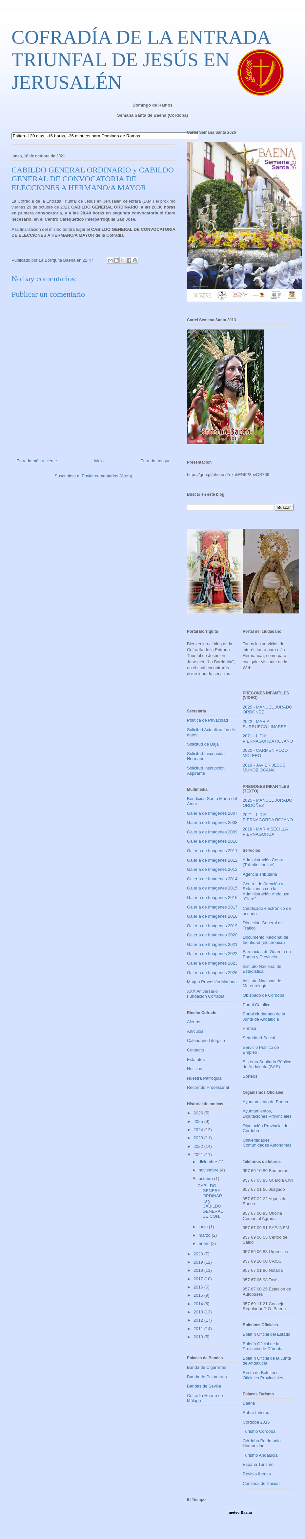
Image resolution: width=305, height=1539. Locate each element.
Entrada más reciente (36, 460)
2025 (198, 1121)
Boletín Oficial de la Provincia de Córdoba (263, 1346)
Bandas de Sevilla (204, 1386)
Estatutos (196, 1059)
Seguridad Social (259, 1037)
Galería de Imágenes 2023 (212, 963)
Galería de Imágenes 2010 (212, 841)
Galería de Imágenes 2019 (212, 925)
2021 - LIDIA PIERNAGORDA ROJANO (268, 738)
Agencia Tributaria (260, 874)
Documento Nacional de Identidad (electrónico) (265, 940)
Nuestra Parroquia (204, 1078)
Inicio (99, 460)
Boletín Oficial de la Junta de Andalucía (267, 1361)
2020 (198, 1253)
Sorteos (250, 1076)
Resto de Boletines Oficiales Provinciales (263, 1375)
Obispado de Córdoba (263, 995)
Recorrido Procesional (208, 1087)
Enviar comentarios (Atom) (107, 475)
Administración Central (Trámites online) (264, 862)
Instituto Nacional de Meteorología (262, 983)
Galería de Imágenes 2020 (212, 934)
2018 (198, 1270)
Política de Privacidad (207, 720)
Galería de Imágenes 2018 (212, 916)
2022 (198, 1146)
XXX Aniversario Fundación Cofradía (205, 994)
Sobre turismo (256, 1412)
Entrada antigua (155, 460)
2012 (198, 1320)
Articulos (195, 1031)
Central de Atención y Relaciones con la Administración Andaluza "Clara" (266, 891)
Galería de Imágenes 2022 (212, 953)
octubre (206, 1178)
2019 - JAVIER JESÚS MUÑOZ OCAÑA (264, 768)
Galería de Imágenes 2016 (212, 897)
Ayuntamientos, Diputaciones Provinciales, (268, 1114)
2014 (198, 1303)
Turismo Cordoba (259, 1431)
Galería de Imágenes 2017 (212, 907)
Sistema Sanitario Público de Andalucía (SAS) (267, 1064)
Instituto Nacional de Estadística (262, 969)
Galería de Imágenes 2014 (212, 878)
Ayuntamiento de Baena (265, 1101)
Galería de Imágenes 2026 (212, 972)
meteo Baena (240, 1512)
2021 (198, 1154)
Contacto (195, 1050)
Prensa (249, 1028)
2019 (198, 1262)
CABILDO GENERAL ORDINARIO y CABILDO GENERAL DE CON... (210, 1201)
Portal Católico (257, 1004)
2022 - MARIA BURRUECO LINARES (265, 724)
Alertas (193, 1021)
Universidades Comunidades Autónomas (267, 1143)
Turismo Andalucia (260, 1455)
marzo (205, 1235)
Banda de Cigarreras (206, 1367)
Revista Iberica (257, 1473)
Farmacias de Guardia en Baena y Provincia (267, 954)
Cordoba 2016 (256, 1422)
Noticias (194, 1068)
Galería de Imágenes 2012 (212, 860)
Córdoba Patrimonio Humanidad (262, 1443)
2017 (198, 1278)
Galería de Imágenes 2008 (212, 822)
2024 (198, 1129)
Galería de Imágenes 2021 (212, 944)
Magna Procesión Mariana (212, 981)
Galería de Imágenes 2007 (212, 813)
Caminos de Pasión (261, 1483)
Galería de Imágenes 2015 (212, 888)
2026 (198, 1112)
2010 (198, 1336)
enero (205, 1243)
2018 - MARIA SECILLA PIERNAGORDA (265, 832)
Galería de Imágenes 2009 (212, 831)
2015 (198, 1295)
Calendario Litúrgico (206, 1040)
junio (204, 1226)
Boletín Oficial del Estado (266, 1334)
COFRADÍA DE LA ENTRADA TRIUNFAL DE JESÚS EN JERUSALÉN (140, 59)
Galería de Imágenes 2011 (212, 850)
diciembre (208, 1161)
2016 (198, 1287)
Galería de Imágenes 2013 (212, 869)
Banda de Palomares (207, 1376)
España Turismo (258, 1464)
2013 (198, 1311)
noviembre (209, 1170)
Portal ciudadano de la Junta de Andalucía (264, 1016)
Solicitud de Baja (203, 744)
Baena (249, 1403)
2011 (198, 1328)
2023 (198, 1137)
